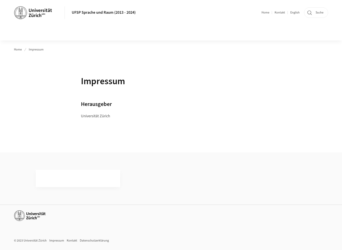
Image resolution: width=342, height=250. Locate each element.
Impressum (36, 49)
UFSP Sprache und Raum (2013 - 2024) (104, 12)
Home (265, 12)
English (295, 12)
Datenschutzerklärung (94, 240)
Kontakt (280, 12)
